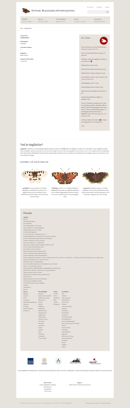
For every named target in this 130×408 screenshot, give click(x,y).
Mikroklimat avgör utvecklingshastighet (33, 262)
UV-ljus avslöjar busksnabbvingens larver (33, 247)
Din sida (25, 289)
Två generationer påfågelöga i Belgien (32, 281)
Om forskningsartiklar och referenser (32, 225)
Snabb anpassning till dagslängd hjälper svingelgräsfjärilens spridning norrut (42, 268)
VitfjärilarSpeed (66, 300)
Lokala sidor (41, 325)
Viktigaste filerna (42, 313)
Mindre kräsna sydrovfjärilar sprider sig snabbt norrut (36, 274)
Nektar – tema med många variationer (32, 266)
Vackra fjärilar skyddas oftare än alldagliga (33, 283)
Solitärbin (64, 344)
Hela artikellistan (27, 223)
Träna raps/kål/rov (66, 298)
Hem (21, 28)
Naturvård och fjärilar (67, 317)
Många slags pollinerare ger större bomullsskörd (35, 279)
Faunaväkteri (65, 310)
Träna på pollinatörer (67, 338)
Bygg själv (64, 334)
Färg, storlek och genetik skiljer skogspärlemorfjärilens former (38, 245)
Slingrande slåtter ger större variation (32, 230)
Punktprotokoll (42, 317)
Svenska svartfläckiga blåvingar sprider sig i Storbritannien (37, 238)
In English (99, 7)
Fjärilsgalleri (57, 304)
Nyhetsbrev (26, 304)
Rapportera (41, 293)
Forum (81, 20)
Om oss (44, 20)
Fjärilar (63, 347)
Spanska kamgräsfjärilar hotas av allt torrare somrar (36, 259)
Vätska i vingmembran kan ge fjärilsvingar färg (35, 253)
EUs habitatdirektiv (66, 319)
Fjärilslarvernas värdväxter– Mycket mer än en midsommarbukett (39, 270)
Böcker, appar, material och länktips (70, 323)
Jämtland (40, 330)
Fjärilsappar (65, 330)
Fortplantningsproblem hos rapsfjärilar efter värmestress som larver (39, 236)
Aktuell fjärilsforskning (29, 221)
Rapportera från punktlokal (44, 296)
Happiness (68, 403)
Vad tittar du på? (27, 276)
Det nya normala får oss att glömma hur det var (34, 234)
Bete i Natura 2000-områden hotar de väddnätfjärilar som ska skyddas (40, 264)
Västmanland (41, 336)
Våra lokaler (41, 321)
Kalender (25, 285)
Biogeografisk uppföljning (29, 302)
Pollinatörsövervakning (67, 336)
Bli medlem (90, 7)
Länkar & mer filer (43, 319)
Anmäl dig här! (27, 287)
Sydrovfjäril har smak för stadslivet (32, 249)
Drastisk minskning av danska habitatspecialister (35, 255)
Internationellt (65, 313)
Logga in (107, 7)
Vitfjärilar (64, 296)
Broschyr (40, 302)
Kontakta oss (26, 310)
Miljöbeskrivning (42, 310)
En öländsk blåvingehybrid (29, 232)
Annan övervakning (66, 306)
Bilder (55, 300)
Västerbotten (41, 334)
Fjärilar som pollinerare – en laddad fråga (33, 242)
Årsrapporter (26, 300)
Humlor (64, 342)
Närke (39, 332)
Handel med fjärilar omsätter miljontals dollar (34, 251)
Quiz (63, 293)
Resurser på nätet (66, 327)
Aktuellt (27, 20)
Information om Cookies (92, 403)
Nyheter (25, 219)
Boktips (64, 325)
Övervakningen (62, 20)
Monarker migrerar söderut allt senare (32, 272)
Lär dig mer (100, 20)
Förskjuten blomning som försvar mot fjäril (33, 240)
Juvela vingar (65, 302)
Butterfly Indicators (28, 308)
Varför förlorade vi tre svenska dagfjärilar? (33, 228)
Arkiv (82, 126)
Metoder (40, 304)
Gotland (40, 327)
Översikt (56, 293)
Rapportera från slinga (43, 298)
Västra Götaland (42, 338)
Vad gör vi (25, 296)
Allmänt (55, 302)
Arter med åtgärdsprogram (68, 321)
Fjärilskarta (41, 323)
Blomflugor (64, 340)
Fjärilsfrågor (57, 298)
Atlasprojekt (65, 315)
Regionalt (64, 308)
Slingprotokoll (41, 315)
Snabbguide (41, 306)
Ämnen (55, 296)
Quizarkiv (64, 304)
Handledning (41, 308)
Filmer (25, 298)
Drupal (47, 403)
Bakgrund (25, 293)
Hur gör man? (41, 300)
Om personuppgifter (105, 403)
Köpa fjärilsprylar (66, 332)
